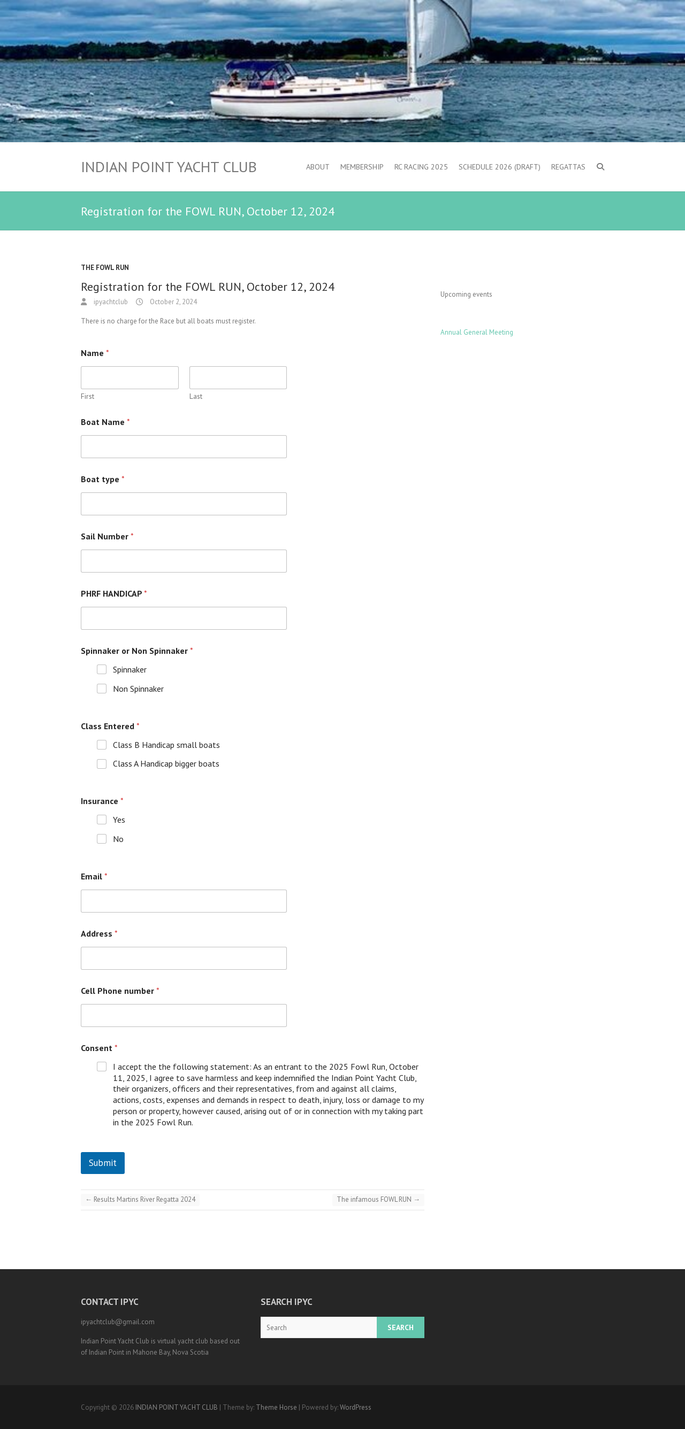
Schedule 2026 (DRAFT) (500, 167)
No (118, 838)
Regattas (568, 167)
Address (99, 934)
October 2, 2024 (172, 301)
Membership (362, 167)
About (318, 167)
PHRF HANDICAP (114, 594)
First (87, 396)
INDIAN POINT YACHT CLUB (169, 166)
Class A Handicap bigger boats (166, 763)
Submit (103, 1163)
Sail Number (107, 536)
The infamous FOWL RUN (378, 1199)
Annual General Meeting (476, 332)
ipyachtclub (110, 301)
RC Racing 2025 (421, 167)
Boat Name (105, 422)
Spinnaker (130, 669)
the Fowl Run (105, 267)
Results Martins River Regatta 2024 (140, 1199)
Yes (119, 819)
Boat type (103, 479)
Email (94, 876)
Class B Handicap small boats (166, 744)
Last (195, 396)
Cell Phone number (120, 991)
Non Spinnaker (138, 688)
